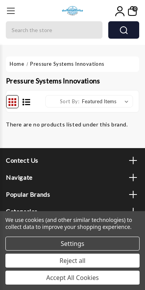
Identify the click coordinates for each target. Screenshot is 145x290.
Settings (72, 243)
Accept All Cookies (72, 277)
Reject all (72, 260)
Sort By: (70, 101)
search (124, 30)
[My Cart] (132, 11)
